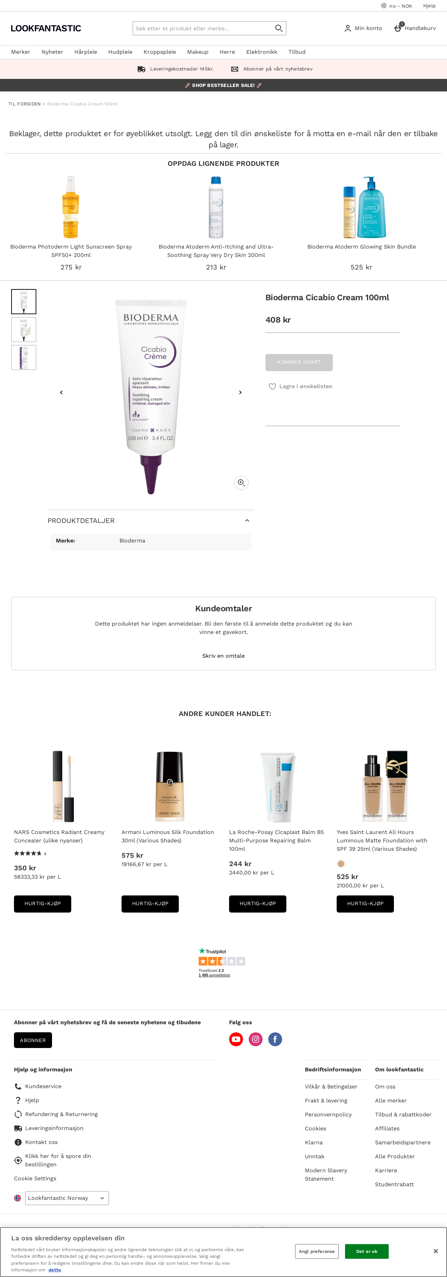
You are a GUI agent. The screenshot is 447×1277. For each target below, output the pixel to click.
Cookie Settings (35, 1178)
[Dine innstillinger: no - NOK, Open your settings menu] (396, 5)
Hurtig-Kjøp (47, 905)
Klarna (314, 1142)
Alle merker (391, 1100)
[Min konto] (364, 28)
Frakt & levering (326, 1100)
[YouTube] (236, 1044)
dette (55, 1269)
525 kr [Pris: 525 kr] (347, 876)
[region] (223, 1252)
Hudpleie (120, 52)
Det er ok (367, 1251)
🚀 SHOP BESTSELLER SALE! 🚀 (223, 85)
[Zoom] (241, 482)
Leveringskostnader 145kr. (174, 69)
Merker (20, 52)
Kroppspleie (160, 52)
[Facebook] (275, 1044)
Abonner (33, 1040)
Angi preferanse (317, 1251)
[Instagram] (256, 1044)
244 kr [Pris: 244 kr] (240, 863)
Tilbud (297, 52)
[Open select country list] (67, 1198)
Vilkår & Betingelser (331, 1086)
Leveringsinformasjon (48, 1128)
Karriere (386, 1170)
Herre (227, 52)
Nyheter (52, 52)
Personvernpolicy (328, 1114)
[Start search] (279, 28)
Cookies (315, 1128)
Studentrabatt (394, 1184)
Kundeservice (37, 1086)
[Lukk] (436, 1251)
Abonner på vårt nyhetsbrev (270, 69)
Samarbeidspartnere (403, 1142)
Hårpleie (85, 52)
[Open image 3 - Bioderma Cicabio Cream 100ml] (23, 357)
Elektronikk (261, 52)
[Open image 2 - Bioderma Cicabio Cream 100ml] (23, 329)
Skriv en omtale (223, 656)
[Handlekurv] (416, 28)
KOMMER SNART (299, 362)
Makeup (197, 52)
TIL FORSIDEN (24, 103)
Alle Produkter (395, 1156)
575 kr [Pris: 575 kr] (132, 855)
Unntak (314, 1156)
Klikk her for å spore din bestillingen (52, 1160)
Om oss (385, 1086)
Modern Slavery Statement (326, 1174)
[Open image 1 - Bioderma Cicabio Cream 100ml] (23, 301)
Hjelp (429, 5)
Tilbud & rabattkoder (403, 1114)
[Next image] (240, 392)
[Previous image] (61, 392)
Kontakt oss (36, 1142)
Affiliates (387, 1128)
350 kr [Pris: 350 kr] (25, 868)
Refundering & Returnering (56, 1114)
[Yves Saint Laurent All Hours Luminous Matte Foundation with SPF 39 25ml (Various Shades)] (341, 863)
